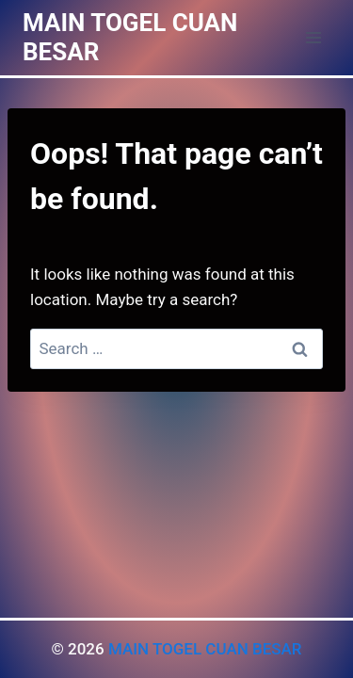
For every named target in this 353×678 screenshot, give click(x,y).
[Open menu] (313, 37)
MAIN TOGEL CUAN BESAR (205, 648)
